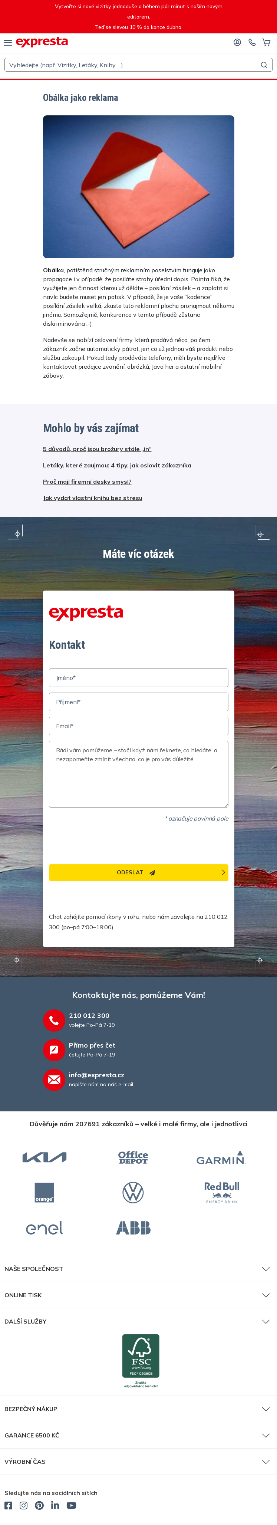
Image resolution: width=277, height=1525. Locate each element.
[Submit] (263, 65)
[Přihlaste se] (237, 42)
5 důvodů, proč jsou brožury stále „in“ (97, 449)
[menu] (8, 42)
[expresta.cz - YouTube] (71, 1506)
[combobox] (138, 65)
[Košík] (266, 42)
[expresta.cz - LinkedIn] (55, 1506)
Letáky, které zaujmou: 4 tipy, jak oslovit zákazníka (117, 465)
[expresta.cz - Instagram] (23, 1506)
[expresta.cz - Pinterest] (39, 1506)
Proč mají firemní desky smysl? (87, 481)
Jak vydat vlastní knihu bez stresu (92, 498)
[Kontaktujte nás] (252, 42)
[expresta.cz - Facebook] (8, 1506)
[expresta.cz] (42, 42)
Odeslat (136, 872)
